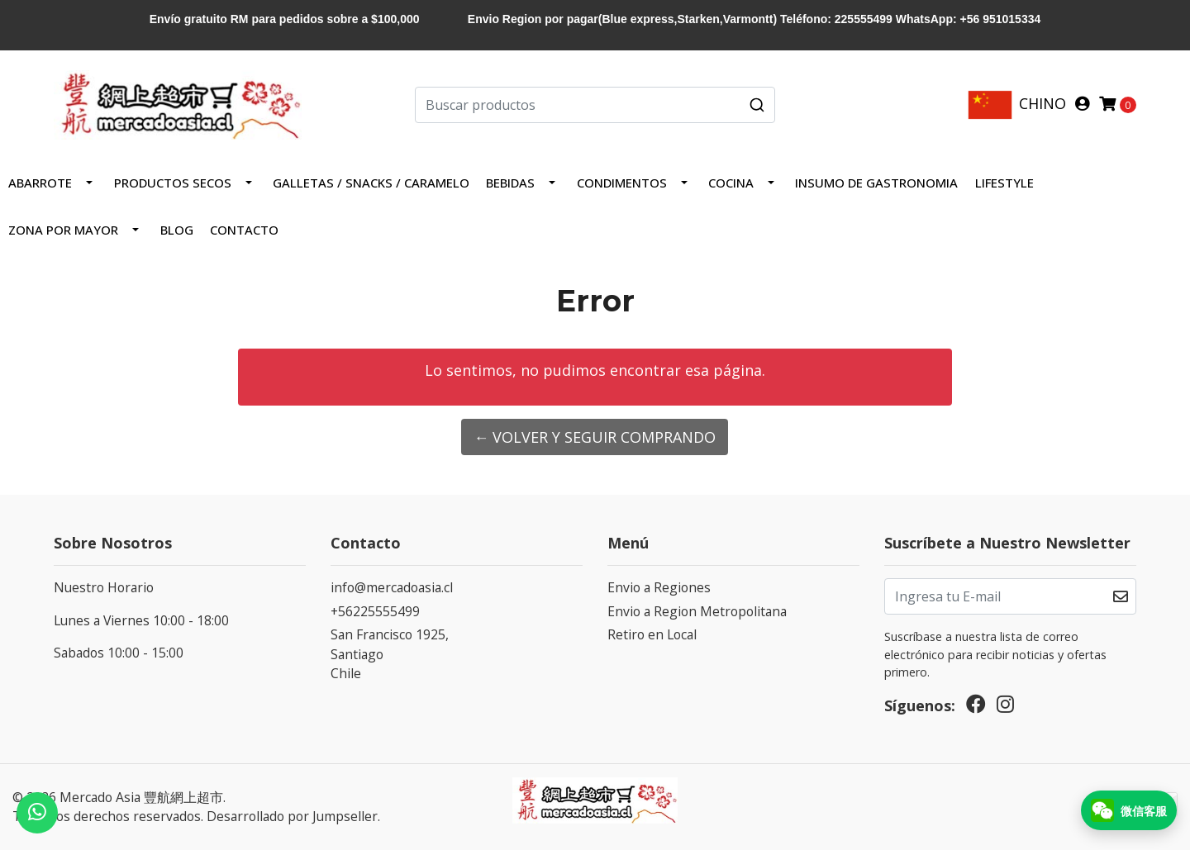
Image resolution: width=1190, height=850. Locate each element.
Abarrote (40, 182)
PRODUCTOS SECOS (172, 182)
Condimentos (622, 182)
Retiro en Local (652, 634)
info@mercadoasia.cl (392, 587)
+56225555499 (375, 611)
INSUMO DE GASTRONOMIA (876, 182)
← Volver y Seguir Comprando (595, 437)
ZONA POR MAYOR (63, 229)
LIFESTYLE (1004, 182)
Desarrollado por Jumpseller (292, 816)
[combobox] (595, 105)
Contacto (244, 229)
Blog (176, 229)
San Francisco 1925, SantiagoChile (390, 653)
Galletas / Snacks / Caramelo (371, 182)
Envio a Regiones (659, 587)
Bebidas (510, 182)
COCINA (731, 182)
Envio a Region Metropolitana (697, 611)
